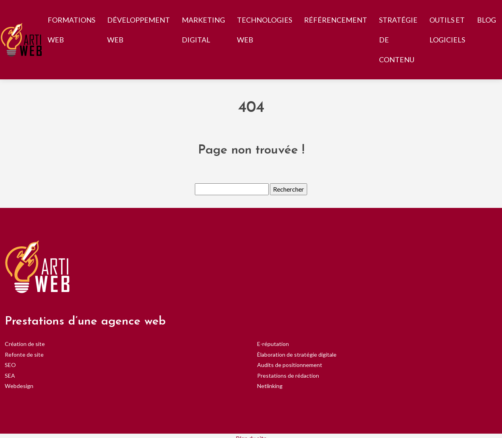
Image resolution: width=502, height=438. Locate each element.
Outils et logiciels (447, 29)
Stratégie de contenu (398, 39)
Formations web (71, 29)
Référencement (335, 19)
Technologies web (264, 29)
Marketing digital (203, 29)
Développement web (138, 29)
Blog (486, 19)
